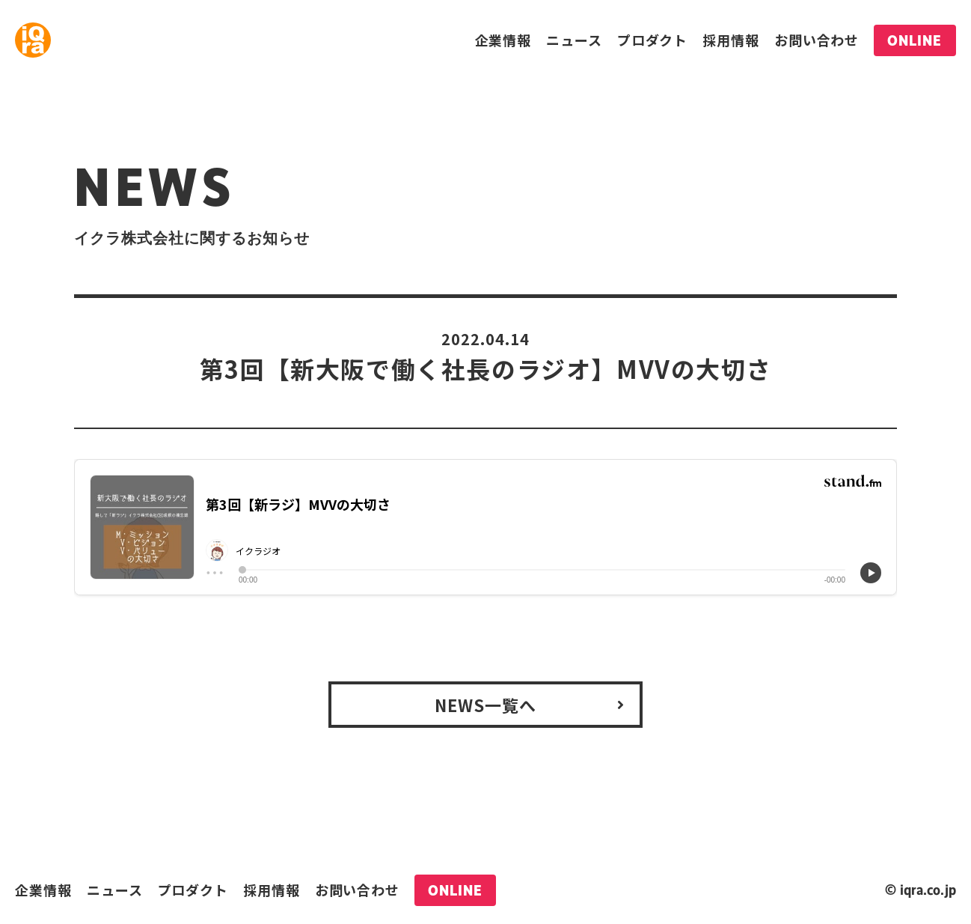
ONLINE (914, 40)
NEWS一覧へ (486, 705)
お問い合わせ (816, 39)
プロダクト (652, 39)
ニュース (574, 39)
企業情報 (503, 39)
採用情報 (730, 39)
